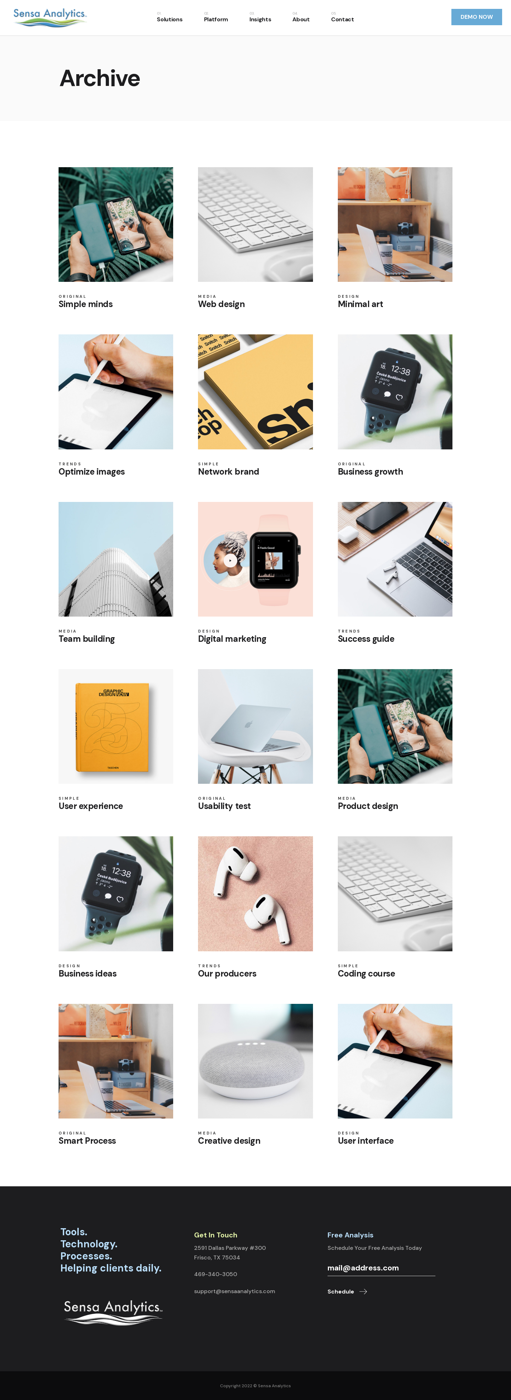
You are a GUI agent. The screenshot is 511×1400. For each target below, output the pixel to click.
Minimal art (360, 304)
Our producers (227, 973)
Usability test (224, 805)
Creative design (229, 1140)
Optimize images (92, 471)
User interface (366, 1140)
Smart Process (87, 1140)
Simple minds (85, 304)
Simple (208, 464)
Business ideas (87, 973)
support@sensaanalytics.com (234, 1291)
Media (207, 297)
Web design (221, 304)
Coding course (366, 973)
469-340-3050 (215, 1274)
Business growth (370, 471)
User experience (91, 805)
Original (73, 297)
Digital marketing (232, 638)
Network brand (228, 471)
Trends (70, 464)
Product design (368, 805)
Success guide (366, 638)
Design (349, 297)
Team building (87, 638)
